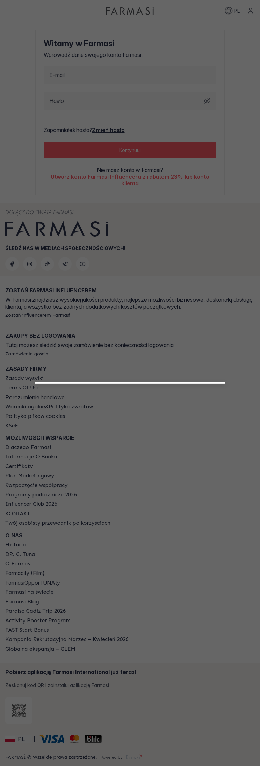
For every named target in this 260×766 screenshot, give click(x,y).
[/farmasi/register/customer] (129, 492)
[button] (130, 474)
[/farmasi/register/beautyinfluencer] (130, 477)
